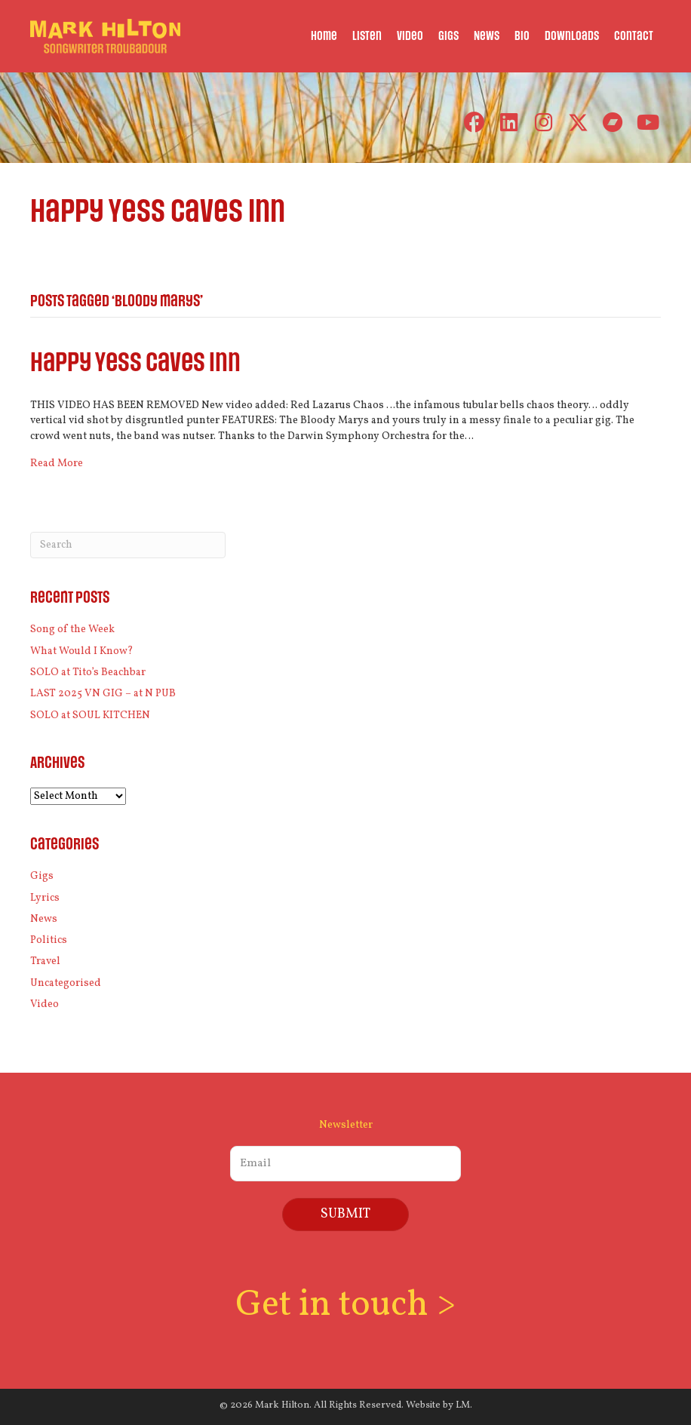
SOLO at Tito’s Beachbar (88, 672)
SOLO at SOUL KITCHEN (90, 715)
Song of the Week (72, 629)
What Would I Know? (82, 651)
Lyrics (45, 898)
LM (463, 1405)
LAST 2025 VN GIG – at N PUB (103, 693)
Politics (48, 940)
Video (44, 1004)
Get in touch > (345, 1305)
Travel (45, 961)
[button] (474, 122)
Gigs (42, 876)
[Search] (128, 545)
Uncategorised (65, 983)
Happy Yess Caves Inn (135, 363)
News (43, 919)
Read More (56, 463)
